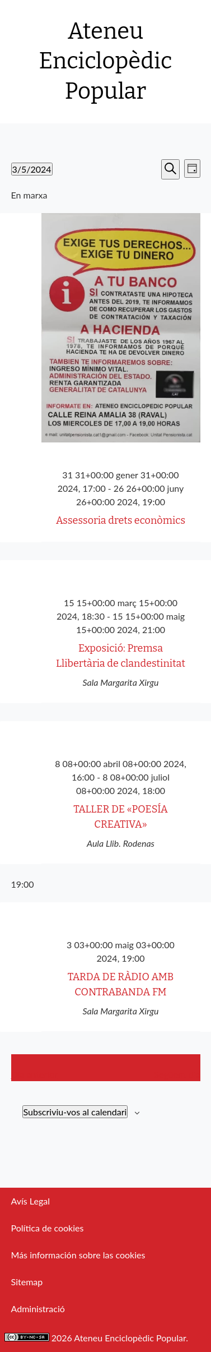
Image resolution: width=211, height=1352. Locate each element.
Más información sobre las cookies (78, 1254)
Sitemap (27, 1281)
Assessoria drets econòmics (120, 520)
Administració (38, 1308)
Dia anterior (34, 1074)
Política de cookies (47, 1227)
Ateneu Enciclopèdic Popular (105, 61)
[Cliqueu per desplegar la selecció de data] (32, 169)
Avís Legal (30, 1201)
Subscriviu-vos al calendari (75, 1111)
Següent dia (177, 1074)
